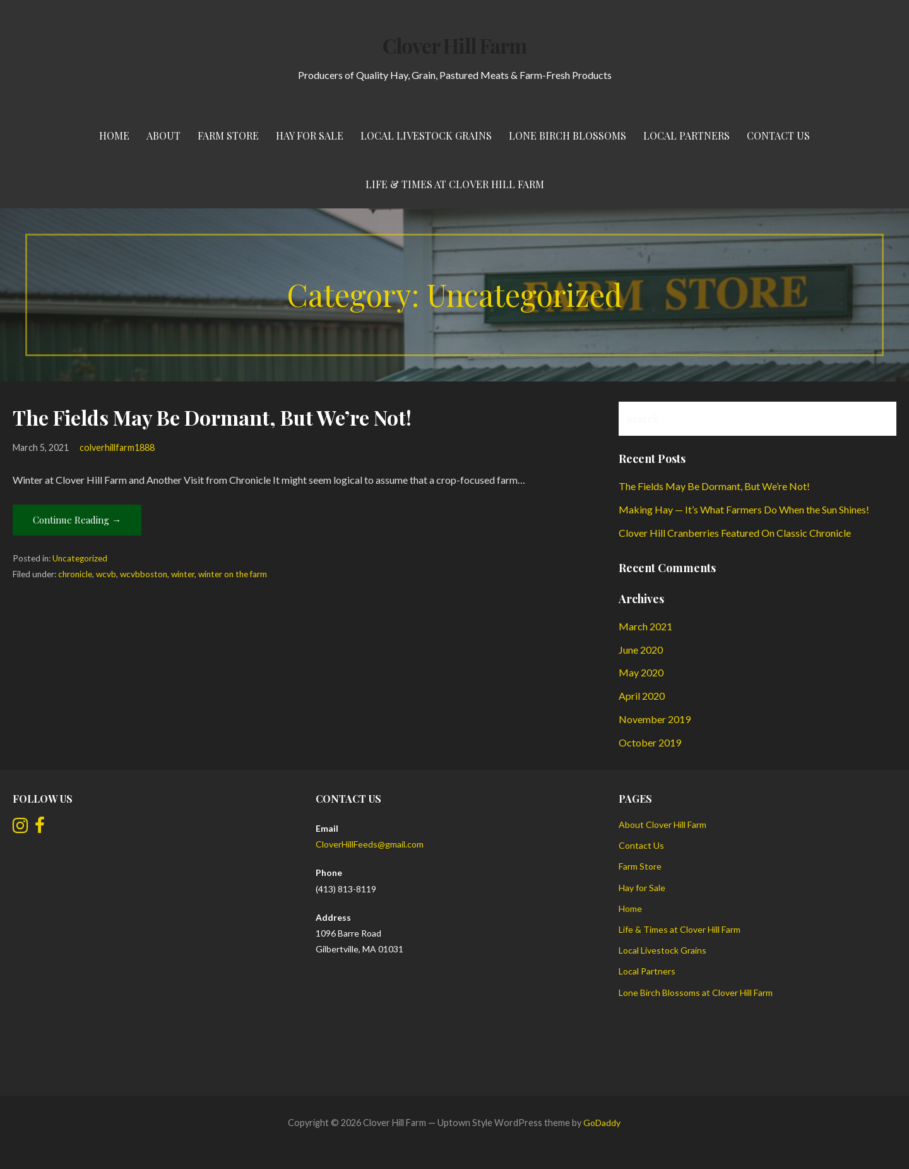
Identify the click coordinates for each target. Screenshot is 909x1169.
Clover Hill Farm (454, 45)
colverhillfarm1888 (117, 447)
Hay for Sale (309, 135)
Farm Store (228, 135)
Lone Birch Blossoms (567, 135)
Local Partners (686, 135)
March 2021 (645, 626)
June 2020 (641, 650)
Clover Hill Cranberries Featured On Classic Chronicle (735, 533)
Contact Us (778, 135)
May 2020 (641, 672)
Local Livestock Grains (426, 135)
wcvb (106, 574)
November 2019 (655, 719)
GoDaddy (602, 1122)
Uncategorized (79, 558)
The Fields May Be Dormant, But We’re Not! (212, 417)
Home (114, 135)
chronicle (75, 574)
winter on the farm (232, 574)
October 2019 (650, 742)
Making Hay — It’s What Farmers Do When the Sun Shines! (744, 509)
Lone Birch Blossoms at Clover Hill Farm (696, 992)
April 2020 (642, 696)
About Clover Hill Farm (662, 824)
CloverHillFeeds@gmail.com (370, 844)
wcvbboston (143, 574)
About (163, 135)
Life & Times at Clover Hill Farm (454, 184)
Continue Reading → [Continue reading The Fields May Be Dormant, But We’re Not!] (77, 519)
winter (182, 574)
